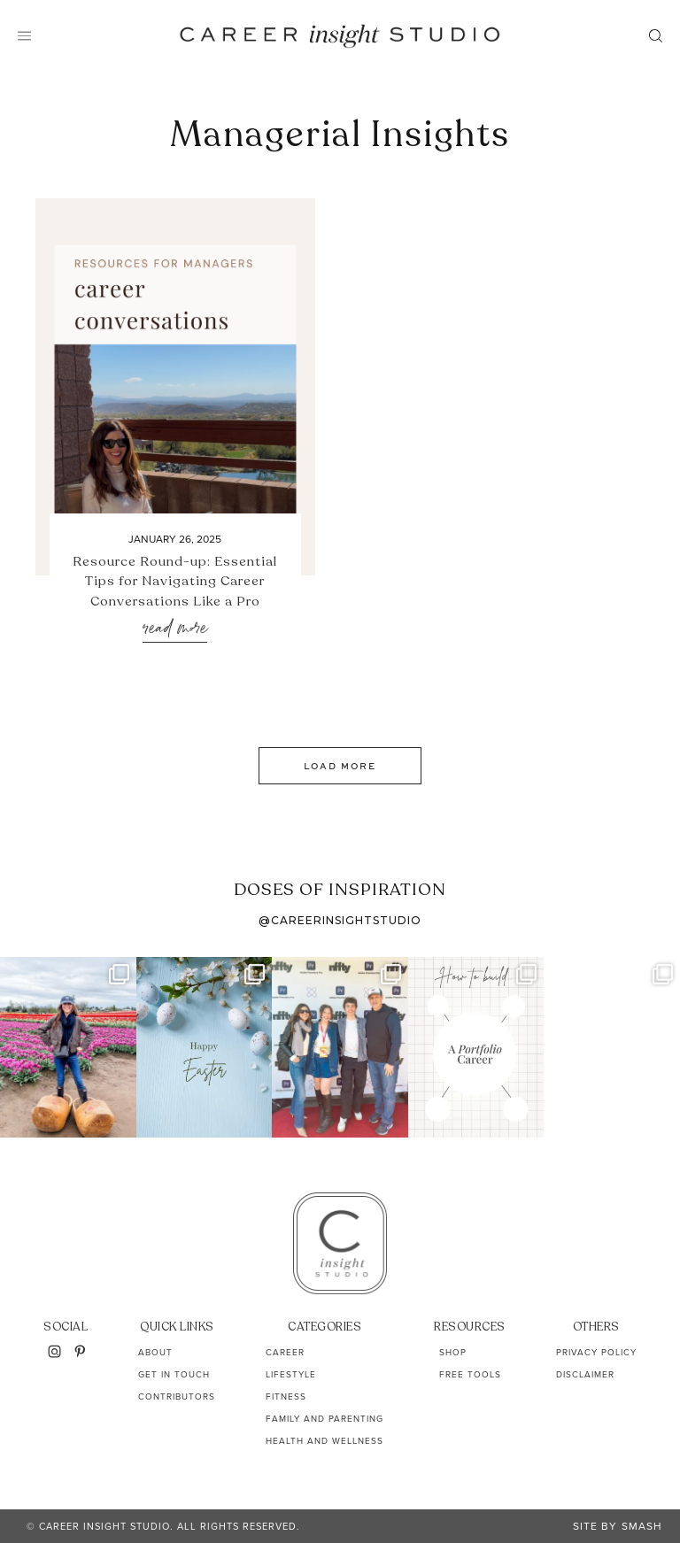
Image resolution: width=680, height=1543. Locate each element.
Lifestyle (291, 1374)
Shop (453, 1352)
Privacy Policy (596, 1352)
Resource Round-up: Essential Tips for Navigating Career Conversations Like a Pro (175, 581)
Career (285, 1352)
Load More (340, 766)
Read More (175, 629)
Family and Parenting (324, 1418)
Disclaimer (585, 1374)
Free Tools (470, 1374)
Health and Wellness (324, 1440)
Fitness (286, 1396)
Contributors (176, 1396)
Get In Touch (174, 1374)
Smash (642, 1526)
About (155, 1352)
